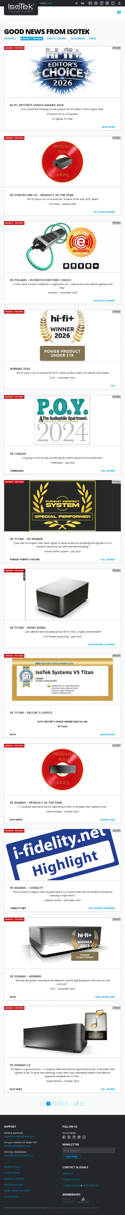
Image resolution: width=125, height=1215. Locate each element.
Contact (67, 1173)
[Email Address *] (88, 1150)
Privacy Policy (71, 1179)
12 (77, 1103)
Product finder (14, 1178)
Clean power (12, 1172)
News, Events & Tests (17, 1190)
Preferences (90, 1185)
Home (42, 3)
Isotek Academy (13, 1184)
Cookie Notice (71, 1185)
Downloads (11, 1196)
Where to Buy (12, 1166)
